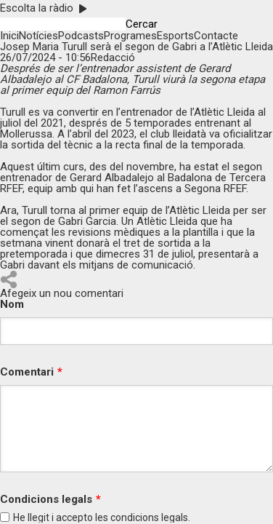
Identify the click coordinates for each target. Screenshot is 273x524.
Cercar (142, 24)
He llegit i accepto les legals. (101, 517)
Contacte (216, 35)
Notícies (38, 35)
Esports (175, 35)
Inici (9, 35)
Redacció (113, 57)
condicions (134, 517)
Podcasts (81, 35)
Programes (130, 35)
